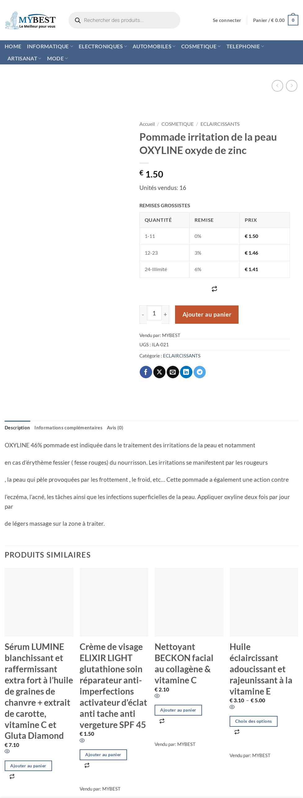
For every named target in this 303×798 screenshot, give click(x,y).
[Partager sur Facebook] (146, 372)
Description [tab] (17, 427)
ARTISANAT (24, 58)
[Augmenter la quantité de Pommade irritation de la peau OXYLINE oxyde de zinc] (165, 314)
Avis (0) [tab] (115, 427)
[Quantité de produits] (154, 312)
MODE (57, 58)
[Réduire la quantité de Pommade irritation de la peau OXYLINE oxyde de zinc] (143, 314)
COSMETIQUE (201, 46)
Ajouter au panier (207, 314)
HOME (13, 46)
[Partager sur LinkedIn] (186, 372)
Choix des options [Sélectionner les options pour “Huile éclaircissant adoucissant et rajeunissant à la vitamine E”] (253, 721)
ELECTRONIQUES (103, 46)
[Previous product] (291, 85)
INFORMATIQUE (50, 46)
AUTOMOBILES (154, 46)
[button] (227, 20)
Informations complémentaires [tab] (68, 427)
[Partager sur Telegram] (200, 372)
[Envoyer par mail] (173, 372)
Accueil (147, 124)
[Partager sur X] (159, 372)
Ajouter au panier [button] (28, 765)
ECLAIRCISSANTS (219, 124)
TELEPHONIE (245, 46)
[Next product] (277, 85)
